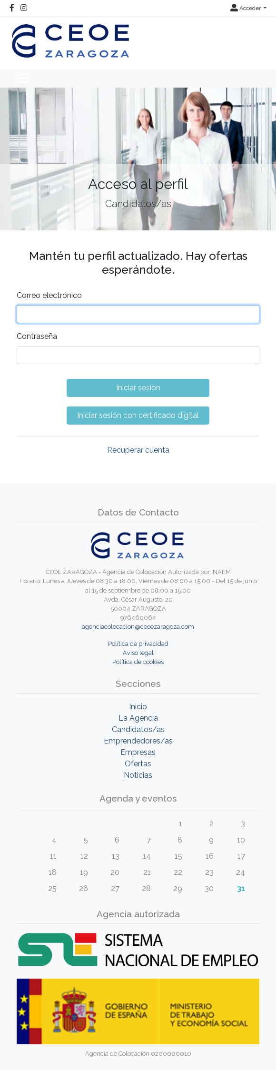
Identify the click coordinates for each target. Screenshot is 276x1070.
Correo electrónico (49, 295)
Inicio (138, 706)
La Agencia (138, 718)
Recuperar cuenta (138, 450)
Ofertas (138, 763)
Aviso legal (138, 652)
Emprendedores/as (138, 740)
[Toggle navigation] (22, 78)
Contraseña (37, 336)
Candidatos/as (138, 729)
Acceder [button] (246, 8)
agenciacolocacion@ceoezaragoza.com (138, 626)
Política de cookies (138, 661)
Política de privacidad (138, 643)
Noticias (138, 775)
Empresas (138, 752)
